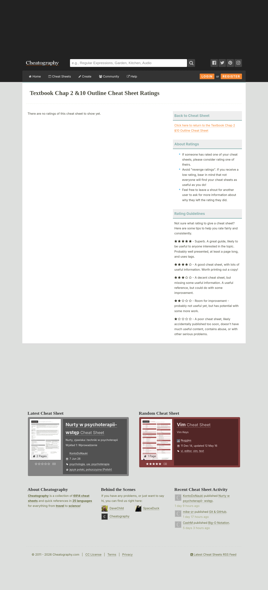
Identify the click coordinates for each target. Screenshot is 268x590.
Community (109, 76)
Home (35, 76)
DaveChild (116, 508)
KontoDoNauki (79, 453)
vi (182, 450)
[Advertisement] (134, 28)
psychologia (77, 464)
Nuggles (186, 440)
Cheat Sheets (59, 76)
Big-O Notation (218, 523)
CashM (188, 523)
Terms (111, 554)
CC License (93, 554)
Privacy (127, 554)
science (74, 506)
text (201, 450)
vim (195, 450)
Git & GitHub (217, 512)
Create (85, 76)
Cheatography (38, 496)
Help (132, 76)
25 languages (82, 501)
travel (60, 506)
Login (207, 76)
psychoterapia (100, 464)
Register (231, 76)
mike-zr (188, 512)
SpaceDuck (151, 508)
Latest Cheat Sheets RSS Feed (213, 554)
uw (88, 464)
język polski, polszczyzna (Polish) (91, 469)
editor (188, 450)
